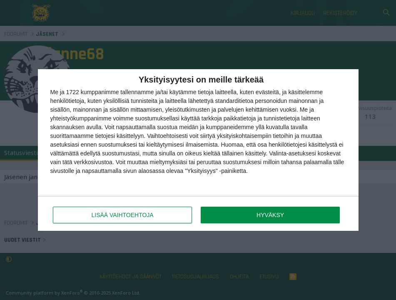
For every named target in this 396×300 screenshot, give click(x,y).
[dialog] (198, 150)
